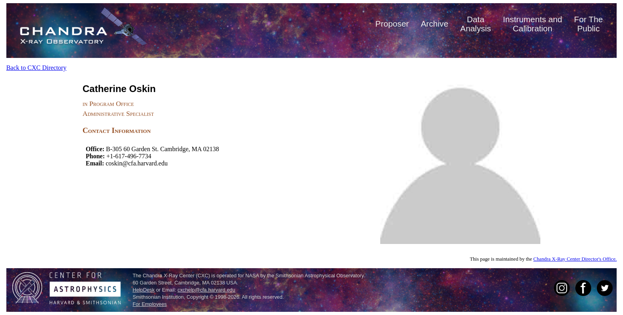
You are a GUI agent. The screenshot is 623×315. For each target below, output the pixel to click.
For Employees (150, 304)
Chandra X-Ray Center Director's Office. (575, 259)
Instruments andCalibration (532, 24)
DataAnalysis (475, 24)
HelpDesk (144, 290)
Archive (434, 23)
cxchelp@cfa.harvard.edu (206, 290)
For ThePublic (588, 24)
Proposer (392, 23)
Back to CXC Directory (36, 67)
